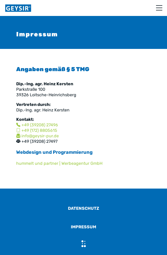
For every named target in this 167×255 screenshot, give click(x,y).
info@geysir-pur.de (37, 135)
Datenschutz (83, 208)
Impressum (83, 226)
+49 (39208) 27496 (37, 124)
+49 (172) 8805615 (36, 130)
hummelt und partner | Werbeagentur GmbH (59, 163)
